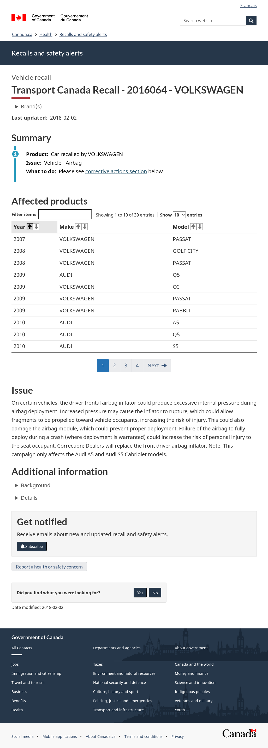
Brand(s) (31, 106)
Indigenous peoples (192, 691)
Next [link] (153, 365)
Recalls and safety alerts (83, 34)
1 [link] (105, 367)
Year (26, 226)
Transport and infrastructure (118, 709)
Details (29, 497)
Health (45, 34)
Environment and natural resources (124, 673)
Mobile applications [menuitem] (60, 736)
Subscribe (32, 546)
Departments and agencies (117, 647)
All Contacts (21, 647)
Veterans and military (193, 700)
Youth (180, 709)
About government (191, 647)
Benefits (18, 700)
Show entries (181, 214)
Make (73, 226)
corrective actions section (116, 171)
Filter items (51, 214)
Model (188, 226)
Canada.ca (22, 34)
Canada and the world (194, 664)
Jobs (15, 664)
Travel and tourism (28, 682)
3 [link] (128, 367)
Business (19, 691)
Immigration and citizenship (36, 673)
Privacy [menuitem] (177, 736)
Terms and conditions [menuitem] (143, 736)
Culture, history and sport (115, 691)
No (155, 592)
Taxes (98, 664)
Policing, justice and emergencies (122, 700)
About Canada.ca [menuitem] (101, 736)
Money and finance (192, 673)
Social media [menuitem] (22, 736)
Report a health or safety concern (49, 567)
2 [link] (116, 367)
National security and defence (119, 682)
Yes (140, 592)
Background (35, 485)
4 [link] (139, 367)
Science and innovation (195, 682)
